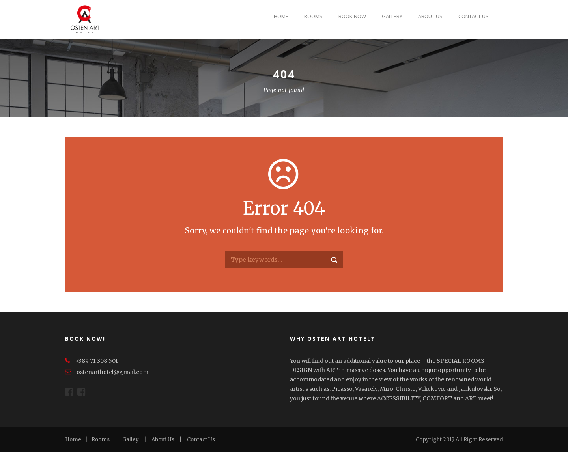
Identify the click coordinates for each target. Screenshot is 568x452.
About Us (430, 16)
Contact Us (473, 16)
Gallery (392, 16)
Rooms (313, 16)
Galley (130, 439)
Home (281, 16)
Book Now (352, 16)
